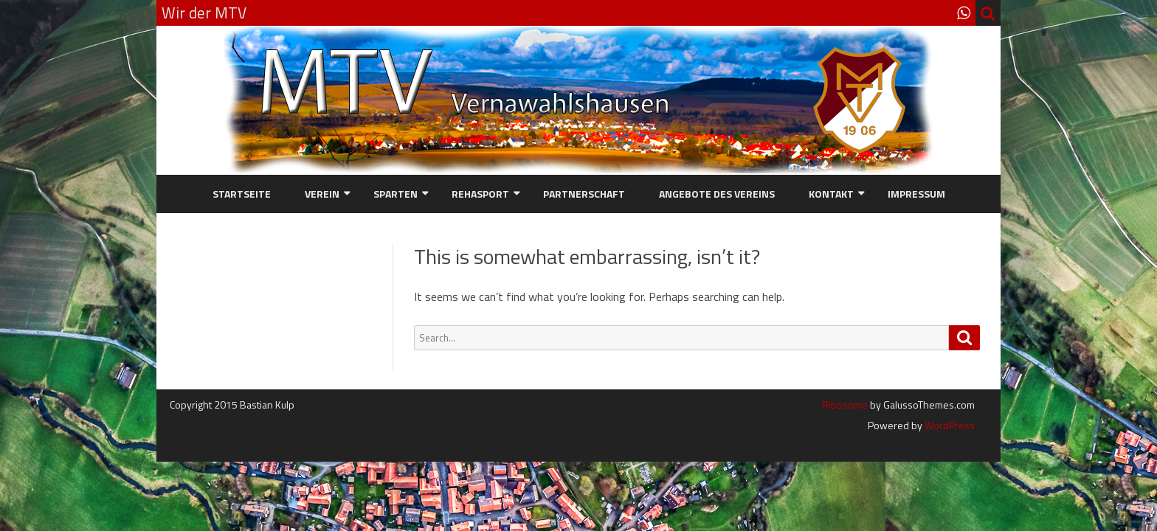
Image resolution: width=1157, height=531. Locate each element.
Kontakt (831, 193)
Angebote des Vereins (717, 193)
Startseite (242, 193)
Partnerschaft (584, 193)
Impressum (916, 193)
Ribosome (845, 404)
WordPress (948, 425)
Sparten (395, 193)
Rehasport (480, 193)
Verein (322, 193)
